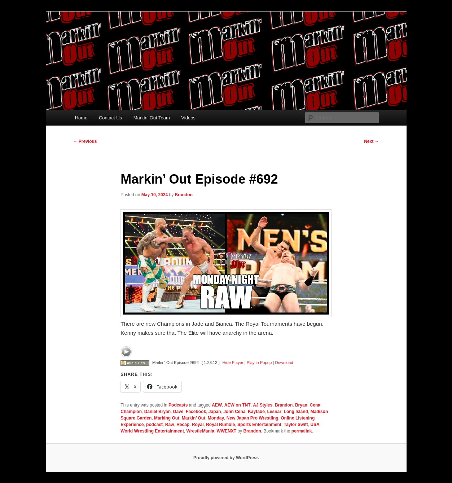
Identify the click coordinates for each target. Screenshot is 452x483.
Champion (131, 411)
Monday (216, 418)
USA (314, 424)
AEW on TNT (237, 405)
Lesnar (274, 411)
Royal (198, 424)
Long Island (296, 411)
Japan (215, 411)
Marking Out (166, 418)
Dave (178, 411)
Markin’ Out (193, 418)
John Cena (234, 411)
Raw (169, 424)
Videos (188, 117)
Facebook (196, 411)
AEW (217, 405)
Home (81, 117)
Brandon (183, 194)
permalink (301, 431)
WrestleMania (200, 431)
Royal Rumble (220, 424)
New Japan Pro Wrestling (252, 418)
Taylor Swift (296, 424)
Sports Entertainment (259, 424)
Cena (315, 405)
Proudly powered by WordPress (226, 457)
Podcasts (178, 405)
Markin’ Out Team (151, 117)
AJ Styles (262, 405)
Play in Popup (259, 362)
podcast (154, 424)
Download (284, 362)
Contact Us (110, 117)
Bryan (301, 405)
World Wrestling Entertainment (152, 431)
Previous (85, 141)
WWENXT (226, 431)
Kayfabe (256, 411)
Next (371, 141)
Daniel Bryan (157, 411)
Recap (182, 424)
